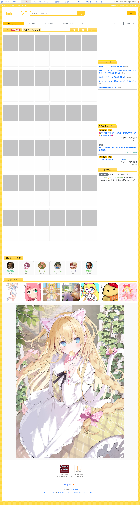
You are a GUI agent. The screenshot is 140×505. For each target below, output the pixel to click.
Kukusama (74, 490)
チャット (47, 2)
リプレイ (85, 23)
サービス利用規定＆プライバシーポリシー (82, 492)
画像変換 (88, 2)
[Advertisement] (50, 248)
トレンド (101, 23)
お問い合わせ (124, 2)
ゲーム (129, 23)
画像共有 (57, 2)
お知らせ (99, 2)
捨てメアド (5, 2)
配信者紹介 (49, 23)
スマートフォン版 (50, 492)
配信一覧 (32, 23)
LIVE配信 (26, 2)
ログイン (131, 13)
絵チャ (15, 2)
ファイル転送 (36, 2)
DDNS (78, 2)
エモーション (68, 23)
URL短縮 (116, 2)
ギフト (116, 23)
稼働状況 (133, 2)
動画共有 (68, 2)
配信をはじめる (14, 23)
